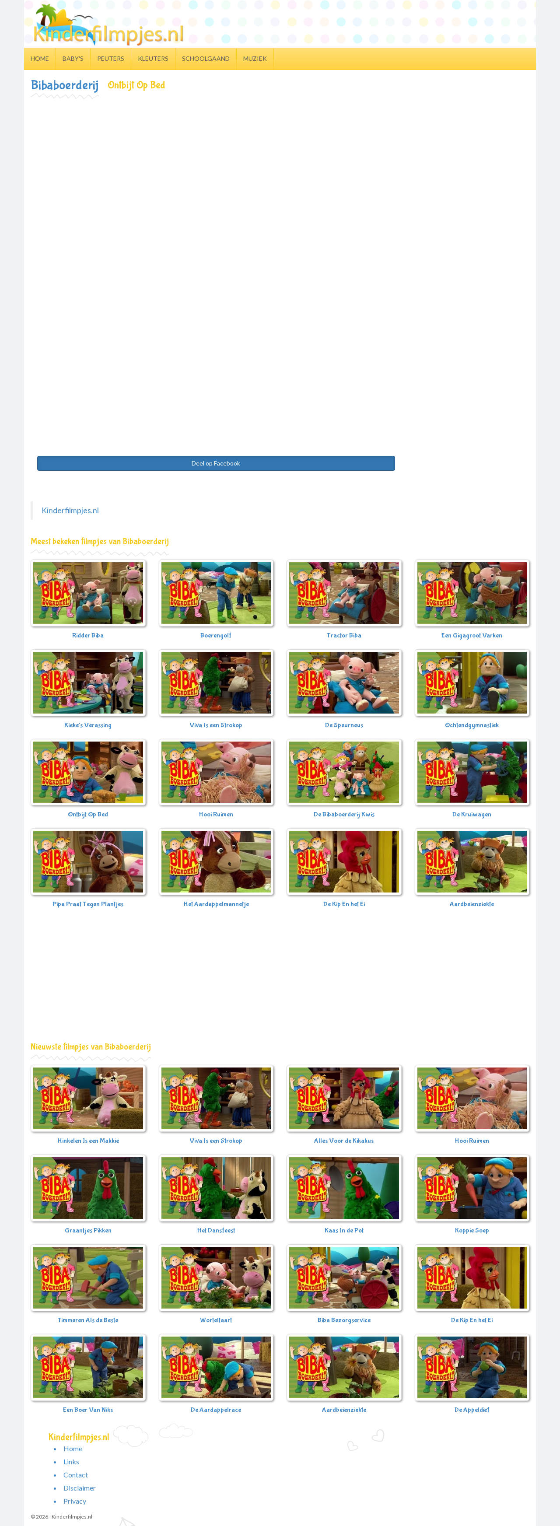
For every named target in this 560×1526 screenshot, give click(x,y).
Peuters (110, 58)
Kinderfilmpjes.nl (70, 510)
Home (40, 58)
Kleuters (153, 58)
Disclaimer (79, 1488)
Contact (75, 1474)
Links (71, 1461)
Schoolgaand (206, 58)
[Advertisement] (280, 164)
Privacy (74, 1501)
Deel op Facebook (216, 463)
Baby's (73, 58)
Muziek (255, 58)
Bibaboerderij (65, 85)
